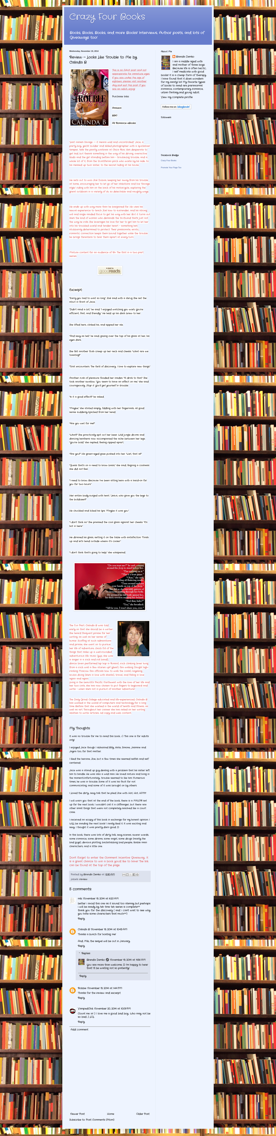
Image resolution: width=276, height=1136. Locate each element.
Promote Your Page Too (171, 167)
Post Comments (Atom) (100, 1120)
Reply (81, 918)
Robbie (82, 988)
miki (80, 898)
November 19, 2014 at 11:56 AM (128, 960)
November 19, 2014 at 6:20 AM (101, 898)
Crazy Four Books (107, 17)
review (83, 879)
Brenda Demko (96, 960)
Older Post (142, 1114)
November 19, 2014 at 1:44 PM (104, 988)
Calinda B (84, 929)
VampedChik (85, 1008)
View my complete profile (177, 97)
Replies (85, 953)
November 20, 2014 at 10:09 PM (112, 1008)
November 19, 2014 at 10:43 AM (109, 929)
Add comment (79, 1029)
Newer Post (77, 1114)
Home (110, 1114)
